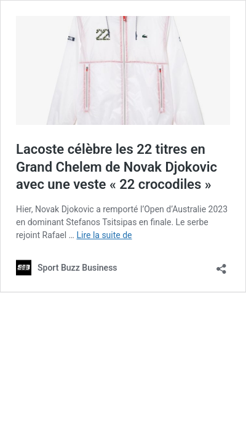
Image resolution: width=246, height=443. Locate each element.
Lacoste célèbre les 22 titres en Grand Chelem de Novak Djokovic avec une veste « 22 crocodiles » (116, 167)
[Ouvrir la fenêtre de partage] (221, 264)
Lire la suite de (104, 235)
